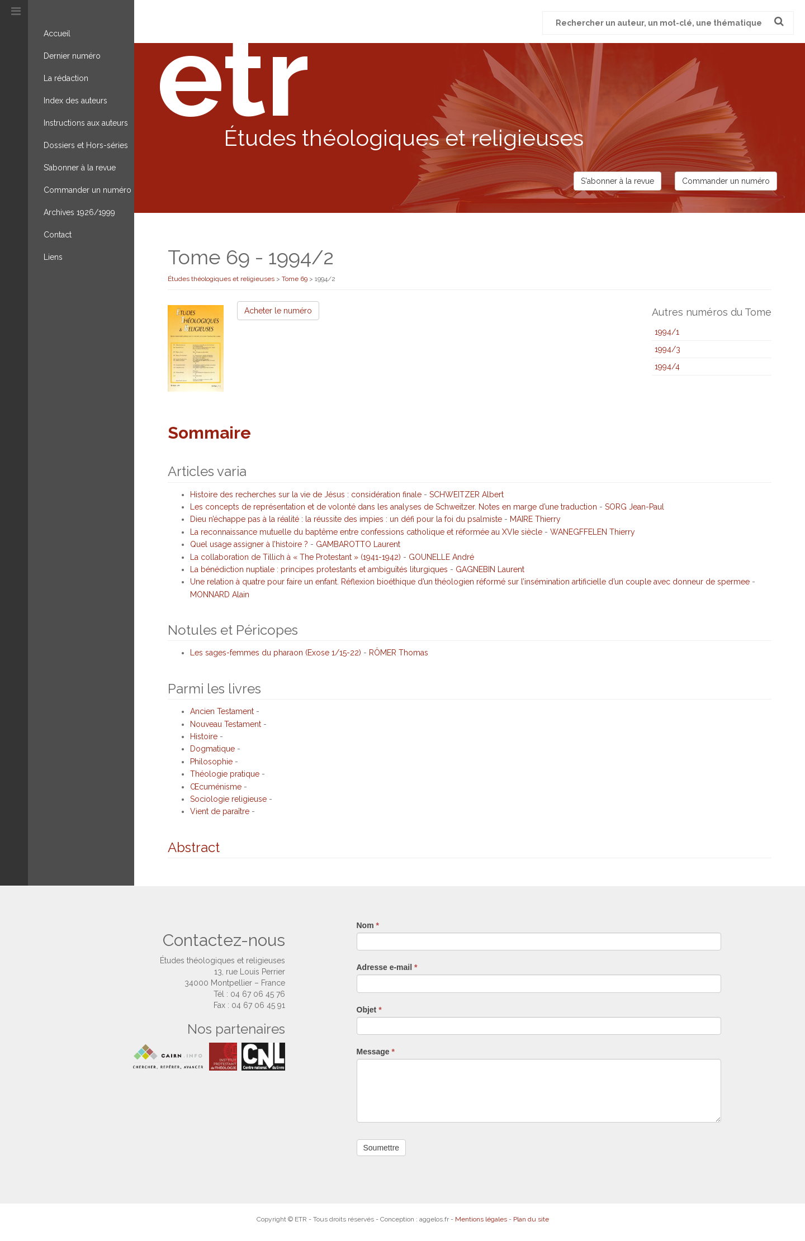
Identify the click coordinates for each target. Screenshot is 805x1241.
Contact (58, 234)
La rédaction (66, 78)
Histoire (203, 736)
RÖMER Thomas (398, 652)
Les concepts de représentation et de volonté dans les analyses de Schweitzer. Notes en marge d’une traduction (393, 506)
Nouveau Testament (225, 724)
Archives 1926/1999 (79, 212)
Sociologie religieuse (228, 799)
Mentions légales (481, 1219)
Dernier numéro (72, 55)
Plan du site (531, 1219)
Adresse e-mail (387, 967)
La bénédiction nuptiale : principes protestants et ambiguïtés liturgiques (319, 569)
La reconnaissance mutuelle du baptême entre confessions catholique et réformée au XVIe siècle (366, 531)
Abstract (194, 847)
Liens (53, 257)
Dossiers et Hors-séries (86, 145)
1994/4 (667, 366)
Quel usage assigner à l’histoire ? (249, 544)
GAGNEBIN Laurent (490, 569)
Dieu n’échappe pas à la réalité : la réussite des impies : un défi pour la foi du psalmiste (346, 519)
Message (376, 1051)
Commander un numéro (87, 190)
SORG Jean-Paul (634, 506)
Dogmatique (212, 748)
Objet (369, 1009)
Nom (368, 925)
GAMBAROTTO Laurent (358, 544)
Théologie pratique (224, 773)
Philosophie (211, 761)
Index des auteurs (75, 100)
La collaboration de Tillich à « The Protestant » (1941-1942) (295, 557)
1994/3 (667, 349)
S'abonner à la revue (617, 181)
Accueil (57, 33)
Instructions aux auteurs (86, 122)
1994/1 (667, 331)
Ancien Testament (222, 711)
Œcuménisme (216, 786)
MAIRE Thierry (535, 519)
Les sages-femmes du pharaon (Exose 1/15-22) (275, 652)
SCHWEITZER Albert (466, 494)
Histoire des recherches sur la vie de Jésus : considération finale (306, 494)
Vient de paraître (219, 811)
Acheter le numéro (278, 310)
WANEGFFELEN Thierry (592, 531)
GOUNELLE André (441, 557)
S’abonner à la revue (80, 167)
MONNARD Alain (219, 594)
